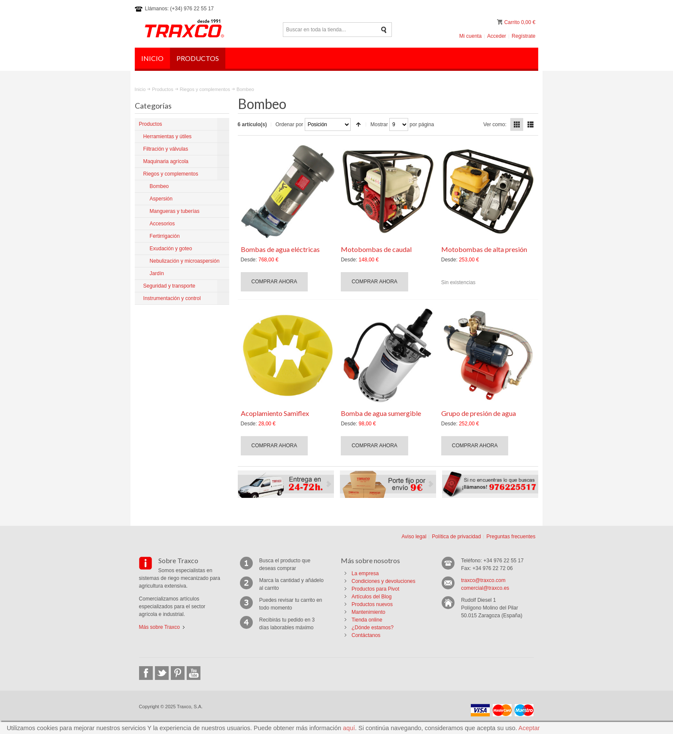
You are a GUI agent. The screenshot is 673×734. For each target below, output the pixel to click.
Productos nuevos (372, 604)
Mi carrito (500, 22)
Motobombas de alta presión (484, 249)
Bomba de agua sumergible (381, 413)
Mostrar (379, 124)
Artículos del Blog (371, 597)
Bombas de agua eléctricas (280, 249)
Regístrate (523, 36)
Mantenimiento (368, 612)
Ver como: (494, 124)
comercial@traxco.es (485, 588)
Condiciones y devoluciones (383, 581)
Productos (162, 89)
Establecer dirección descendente (358, 124)
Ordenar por (289, 124)
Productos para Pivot (375, 589)
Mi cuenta (470, 36)
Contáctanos (366, 635)
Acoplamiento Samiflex (275, 413)
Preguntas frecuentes (510, 537)
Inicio (140, 89)
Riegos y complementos (205, 89)
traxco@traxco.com (483, 580)
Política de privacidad (456, 537)
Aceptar (529, 728)
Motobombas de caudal (376, 249)
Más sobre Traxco (159, 627)
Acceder (496, 36)
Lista (530, 124)
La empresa (365, 573)
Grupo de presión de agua (478, 413)
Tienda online (367, 620)
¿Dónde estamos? (373, 628)
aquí (349, 728)
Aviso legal (413, 537)
